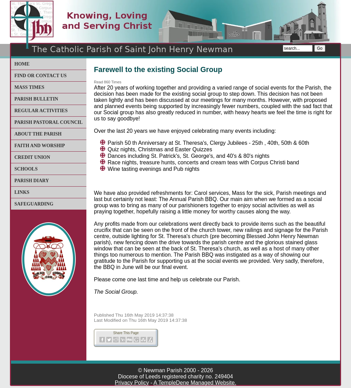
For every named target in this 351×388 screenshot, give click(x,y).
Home (21, 64)
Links (21, 192)
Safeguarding (33, 204)
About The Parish (38, 134)
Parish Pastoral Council (48, 122)
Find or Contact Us (40, 75)
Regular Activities (41, 110)
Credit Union (32, 157)
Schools (26, 169)
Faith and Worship (39, 145)
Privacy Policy (132, 383)
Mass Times (29, 87)
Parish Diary (31, 180)
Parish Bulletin (36, 99)
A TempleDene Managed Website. (195, 383)
